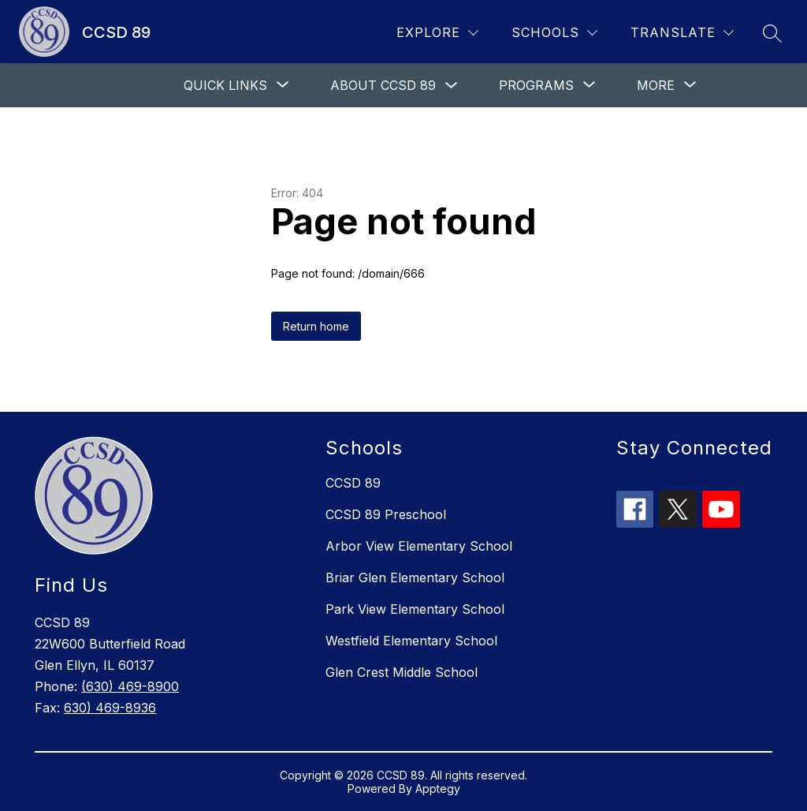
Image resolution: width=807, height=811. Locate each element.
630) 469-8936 (110, 708)
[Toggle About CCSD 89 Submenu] (451, 85)
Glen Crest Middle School (401, 672)
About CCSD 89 (383, 85)
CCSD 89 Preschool (385, 514)
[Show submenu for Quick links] (225, 85)
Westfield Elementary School (411, 640)
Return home (316, 326)
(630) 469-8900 (130, 686)
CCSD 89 (353, 483)
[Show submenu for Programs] (536, 85)
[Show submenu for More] (656, 85)
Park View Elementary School (414, 609)
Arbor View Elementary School (418, 546)
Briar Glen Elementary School (414, 577)
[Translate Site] (682, 33)
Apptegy (437, 788)
